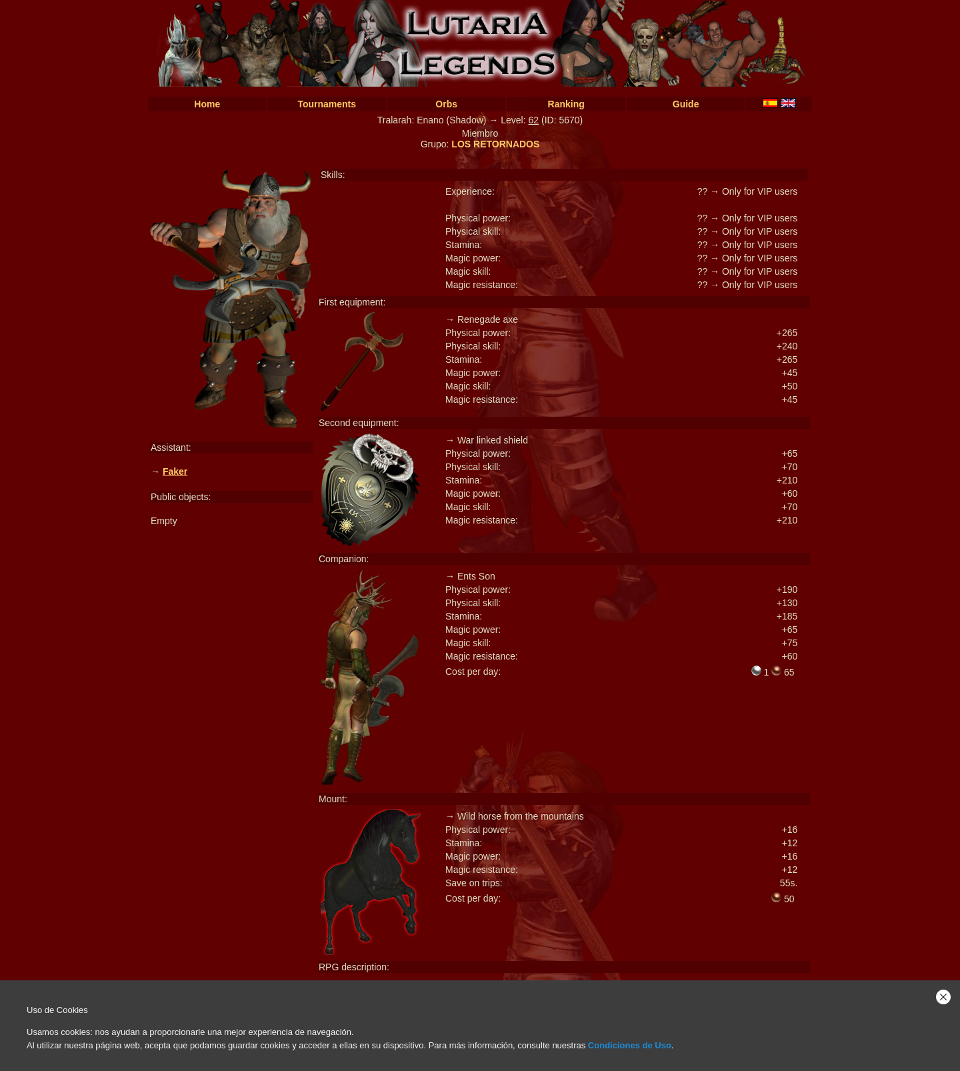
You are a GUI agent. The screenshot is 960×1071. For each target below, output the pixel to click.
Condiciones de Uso (629, 1045)
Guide (686, 104)
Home (207, 104)
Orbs (446, 104)
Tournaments (326, 104)
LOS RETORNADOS (495, 144)
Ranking (566, 104)
